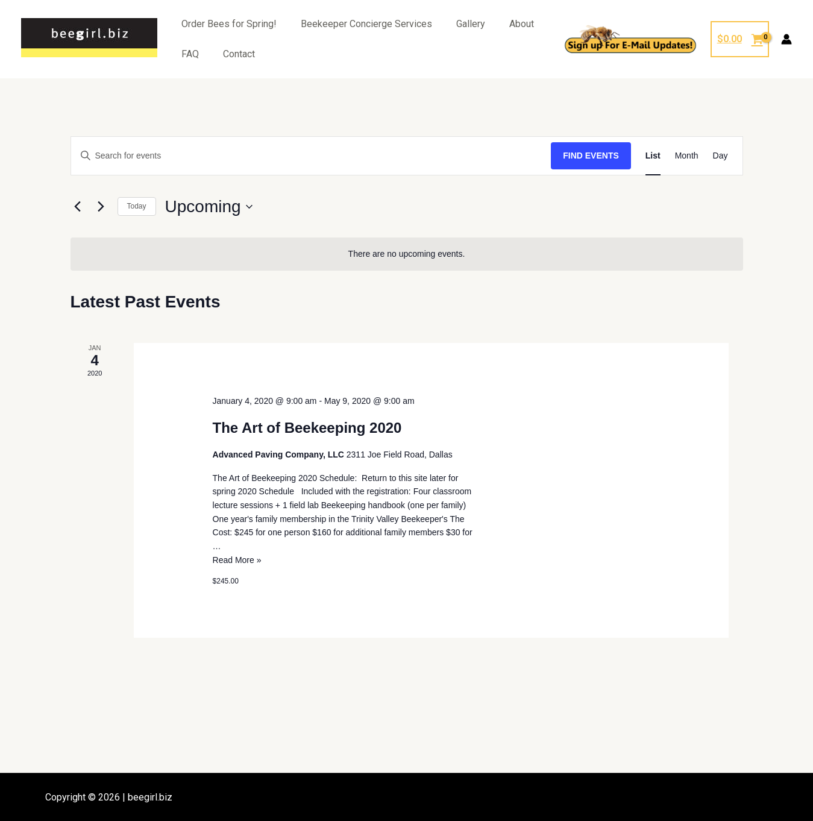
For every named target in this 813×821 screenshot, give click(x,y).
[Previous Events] (78, 207)
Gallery (470, 24)
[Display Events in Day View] (720, 156)
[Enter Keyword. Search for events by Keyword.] (311, 156)
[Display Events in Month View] (686, 156)
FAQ (190, 54)
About (521, 24)
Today (136, 206)
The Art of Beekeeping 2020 (307, 428)
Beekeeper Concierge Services (366, 24)
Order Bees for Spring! (229, 24)
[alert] (407, 254)
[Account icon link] (786, 39)
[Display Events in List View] (653, 156)
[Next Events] (101, 207)
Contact (239, 54)
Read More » (237, 560)
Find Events (591, 155)
